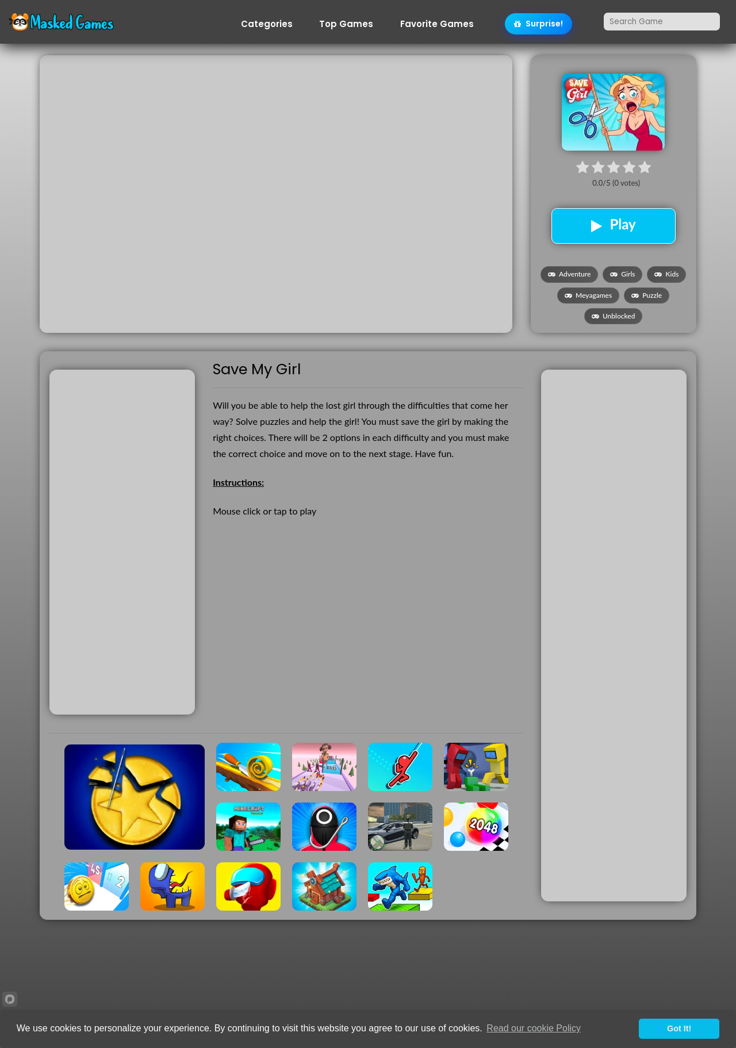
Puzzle (646, 295)
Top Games (346, 24)
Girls (622, 274)
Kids (666, 274)
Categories (267, 24)
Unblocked (613, 316)
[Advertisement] (276, 135)
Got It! (679, 1028)
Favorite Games (437, 24)
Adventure (569, 274)
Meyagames (588, 295)
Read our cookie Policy (533, 1028)
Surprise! (538, 23)
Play (613, 224)
